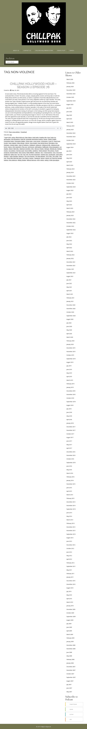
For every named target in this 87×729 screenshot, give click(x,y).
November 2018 (71, 394)
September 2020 (71, 316)
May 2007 (69, 692)
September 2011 (71, 566)
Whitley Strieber (22, 160)
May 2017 (69, 444)
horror (5, 147)
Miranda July (53, 149)
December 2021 (71, 262)
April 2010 (69, 598)
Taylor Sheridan (13, 156)
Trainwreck (37, 158)
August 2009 (70, 620)
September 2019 (71, 359)
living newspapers (54, 147)
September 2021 (71, 273)
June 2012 (69, 552)
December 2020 (71, 305)
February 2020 (70, 341)
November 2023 (71, 179)
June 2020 (69, 326)
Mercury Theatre (39, 149)
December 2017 (71, 427)
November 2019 (71, 351)
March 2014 (70, 520)
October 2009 (70, 613)
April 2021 (69, 290)
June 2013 (69, 541)
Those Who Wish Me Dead (14, 158)
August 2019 (70, 362)
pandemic (35, 151)
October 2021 (70, 269)
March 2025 (70, 122)
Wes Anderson (13, 160)
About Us (16, 50)
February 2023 (70, 212)
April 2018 (69, 419)
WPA (38, 160)
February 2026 (70, 83)
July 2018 (69, 409)
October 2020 (70, 312)
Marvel (11, 149)
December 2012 (71, 545)
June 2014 (69, 512)
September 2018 (71, 401)
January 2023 (70, 215)
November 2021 (71, 265)
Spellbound (7, 154)
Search (72, 50)
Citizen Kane (29, 141)
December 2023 (71, 176)
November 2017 (71, 430)
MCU (32, 149)
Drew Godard (33, 143)
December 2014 (71, 502)
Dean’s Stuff (61, 50)
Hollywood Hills (46, 145)
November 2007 (71, 670)
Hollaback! (32, 145)
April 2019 (69, 376)
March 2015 (70, 495)
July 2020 (69, 323)
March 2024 (70, 165)
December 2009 (71, 609)
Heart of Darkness (24, 145)
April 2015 (69, 491)
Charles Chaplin (52, 139)
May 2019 (69, 373)
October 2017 (70, 434)
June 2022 (69, 240)
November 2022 (71, 222)
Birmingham (7, 139)
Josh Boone (31, 147)
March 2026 (70, 79)
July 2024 (69, 151)
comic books (36, 141)
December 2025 (71, 90)
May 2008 (69, 656)
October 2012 (70, 548)
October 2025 (70, 97)
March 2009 (70, 634)
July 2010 (69, 591)
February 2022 (70, 255)
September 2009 (71, 616)
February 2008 (70, 659)
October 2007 (70, 674)
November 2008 (71, 649)
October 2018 (70, 398)
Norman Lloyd (20, 151)
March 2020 (70, 337)
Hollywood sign (55, 145)
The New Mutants (40, 156)
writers (42, 160)
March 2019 (70, 380)
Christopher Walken (19, 141)
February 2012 (70, 563)
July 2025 (69, 108)
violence (6, 160)
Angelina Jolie (43, 137)
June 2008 (69, 652)
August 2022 (70, 233)
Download (24, 132)
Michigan (46, 149)
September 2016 (71, 462)
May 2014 (69, 516)
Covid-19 (50, 141)
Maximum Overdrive (25, 149)
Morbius (59, 149)
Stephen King (44, 154)
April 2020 (69, 333)
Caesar (45, 139)
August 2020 (70, 319)
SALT (42, 152)
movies (6, 151)
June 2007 (69, 688)
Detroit (27, 143)
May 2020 (69, 330)
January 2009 (70, 641)
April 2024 (69, 162)
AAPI (9, 137)
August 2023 (70, 190)
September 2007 (71, 677)
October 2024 (70, 140)
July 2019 (69, 366)
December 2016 (71, 452)
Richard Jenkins (14, 152)
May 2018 (69, 416)
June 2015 (69, 487)
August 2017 (70, 437)
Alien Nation (28, 137)
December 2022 (71, 219)
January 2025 (70, 129)
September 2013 (71, 534)
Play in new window (14, 132)
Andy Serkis (35, 137)
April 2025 (69, 119)
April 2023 (69, 205)
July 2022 (69, 237)
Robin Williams (30, 152)
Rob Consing (22, 152)
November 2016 (71, 455)
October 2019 (70, 355)
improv (10, 147)
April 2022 (69, 247)
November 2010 (71, 584)
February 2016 (70, 477)
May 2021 (69, 287)
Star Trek (19, 154)
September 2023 (71, 187)
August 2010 (70, 588)
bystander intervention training (34, 139)
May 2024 (69, 158)
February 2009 (70, 638)
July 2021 (69, 280)
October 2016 (70, 459)
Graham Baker (14, 145)
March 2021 (70, 294)
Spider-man (14, 154)
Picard (56, 151)
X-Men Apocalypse (54, 160)
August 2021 (70, 276)
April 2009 (69, 631)
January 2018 (70, 423)
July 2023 (69, 194)
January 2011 (70, 577)
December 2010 (71, 581)
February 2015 (70, 498)
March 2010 (70, 602)
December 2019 (71, 348)
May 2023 (69, 201)
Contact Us (27, 50)
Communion (44, 141)
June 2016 (69, 466)
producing (6, 152)
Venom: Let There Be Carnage (53, 158)
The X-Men (55, 156)
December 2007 (71, 666)
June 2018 (69, 412)
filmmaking (52, 143)
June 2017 (69, 441)
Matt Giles (16, 149)
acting (13, 137)
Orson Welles (28, 151)
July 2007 (69, 684)
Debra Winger (20, 143)
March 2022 (70, 251)
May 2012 (69, 555)
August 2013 (70, 538)
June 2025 (69, 111)
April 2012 (69, 559)
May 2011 (69, 570)
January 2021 (70, 301)
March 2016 (70, 473)
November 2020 (71, 308)
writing (46, 160)
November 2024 (71, 136)
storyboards (52, 154)
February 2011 (70, 573)
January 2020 (70, 344)
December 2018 (71, 391)
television (21, 156)
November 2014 (71, 505)
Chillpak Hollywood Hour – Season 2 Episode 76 (33, 85)
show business (48, 152)
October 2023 (70, 183)
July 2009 (69, 623)
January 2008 (70, 663)
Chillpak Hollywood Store (44, 50)
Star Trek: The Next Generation (31, 154)
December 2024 (71, 133)
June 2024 (69, 154)
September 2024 (71, 144)
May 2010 (69, 595)
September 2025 (71, 101)
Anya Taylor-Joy (51, 137)
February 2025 (70, 126)
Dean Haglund (12, 143)
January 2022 (70, 258)
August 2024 (70, 147)
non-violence (12, 151)
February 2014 (70, 523)
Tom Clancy (25, 158)
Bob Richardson (15, 139)
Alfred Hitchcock (20, 137)
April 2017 (69, 448)
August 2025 (70, 104)
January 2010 (70, 606)
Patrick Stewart (43, 151)
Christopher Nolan (9, 141)
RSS (11, 135)
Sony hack (59, 152)
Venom (43, 158)
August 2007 (70, 681)
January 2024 (70, 172)
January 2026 (70, 86)
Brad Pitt (23, 139)
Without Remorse (31, 160)
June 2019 (69, 369)
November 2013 (71, 530)
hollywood (38, 145)
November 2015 (71, 484)
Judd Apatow (38, 147)
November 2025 (71, 94)
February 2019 (70, 384)
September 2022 (71, 230)
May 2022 (69, 244)
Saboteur (37, 152)
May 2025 (69, 115)
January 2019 (70, 387)
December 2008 (71, 645)
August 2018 (70, 405)
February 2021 (70, 298)
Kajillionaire (45, 147)
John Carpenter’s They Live (19, 147)
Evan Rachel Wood (43, 143)
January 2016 (70, 480)
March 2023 (70, 208)
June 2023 (69, 197)
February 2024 (70, 169)
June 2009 (69, 627)
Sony (54, 152)
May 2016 (69, 470)
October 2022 (70, 226)
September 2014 (71, 509)
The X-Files (49, 156)
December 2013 (71, 527)
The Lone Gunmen (29, 156)
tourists (31, 158)
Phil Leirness (51, 151)
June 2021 (69, 283)
